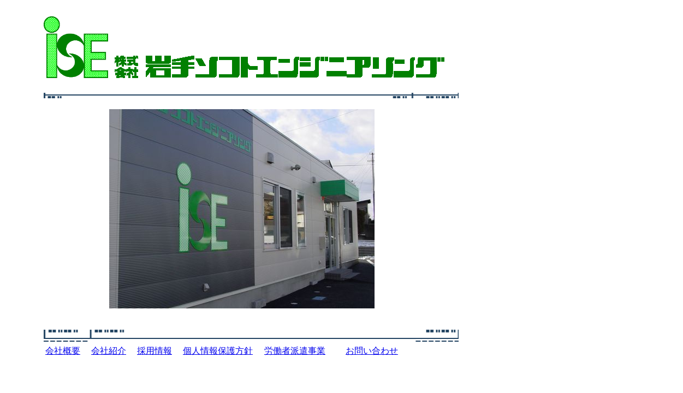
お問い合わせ (372, 350)
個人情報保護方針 (218, 350)
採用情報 (154, 350)
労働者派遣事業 (294, 350)
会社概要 (62, 350)
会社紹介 (108, 350)
